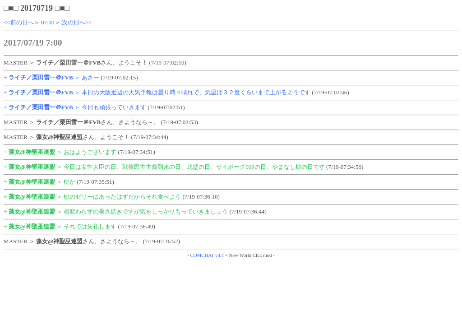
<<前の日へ (19, 22)
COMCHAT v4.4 (207, 255)
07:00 (48, 22)
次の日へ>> (77, 22)
